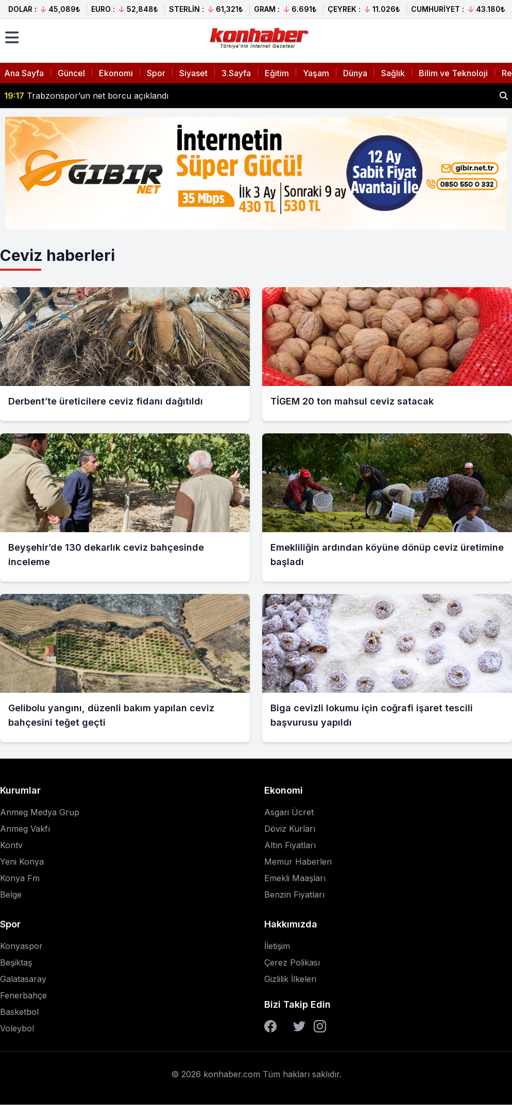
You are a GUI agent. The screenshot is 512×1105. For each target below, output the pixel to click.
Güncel (71, 73)
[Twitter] (299, 1026)
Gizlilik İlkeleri (290, 979)
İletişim (277, 946)
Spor (156, 73)
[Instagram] (320, 1026)
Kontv (11, 845)
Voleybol (17, 1028)
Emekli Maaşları (295, 878)
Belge (11, 894)
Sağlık (393, 73)
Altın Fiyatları (290, 845)
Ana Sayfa (24, 73)
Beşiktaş (16, 962)
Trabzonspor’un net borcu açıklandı (86, 96)
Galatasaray (23, 979)
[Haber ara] (504, 95)
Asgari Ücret (289, 812)
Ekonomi (116, 73)
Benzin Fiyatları (294, 894)
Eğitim (277, 73)
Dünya (355, 73)
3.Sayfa (236, 73)
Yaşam (316, 73)
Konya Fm (20, 878)
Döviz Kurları (289, 828)
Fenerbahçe (23, 995)
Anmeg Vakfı (25, 828)
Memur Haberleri (298, 861)
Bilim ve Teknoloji (453, 73)
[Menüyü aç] (12, 37)
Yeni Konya (22, 861)
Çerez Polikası (292, 962)
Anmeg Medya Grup (39, 812)
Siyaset (193, 73)
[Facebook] (270, 1026)
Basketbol (19, 1012)
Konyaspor (21, 946)
